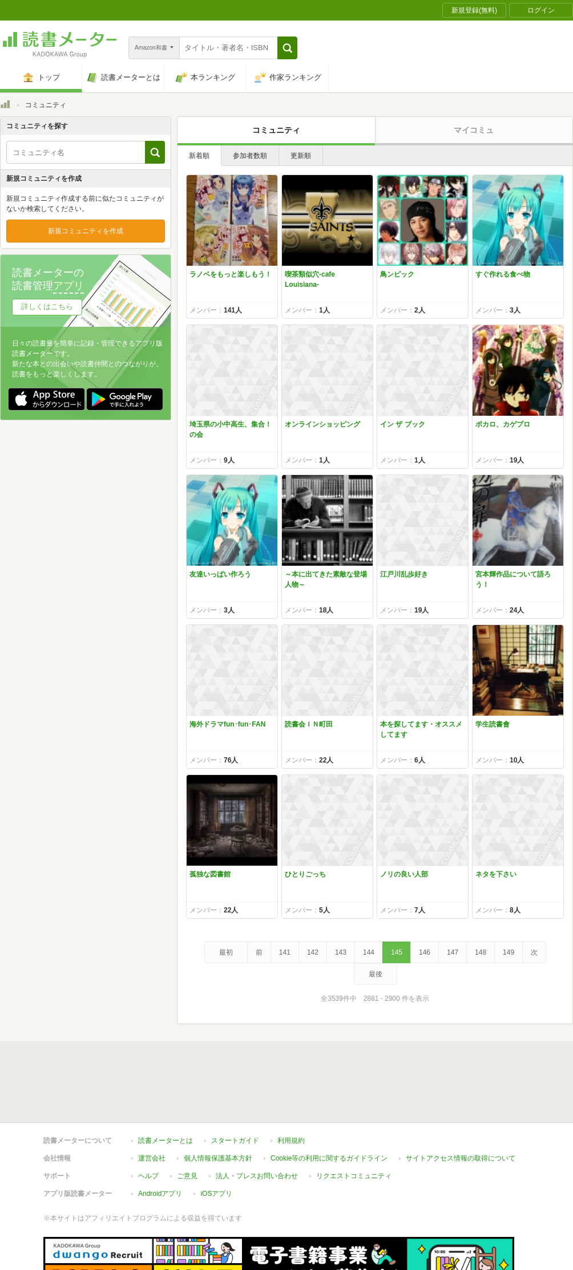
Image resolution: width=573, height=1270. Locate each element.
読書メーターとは (165, 1088)
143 (340, 952)
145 (396, 952)
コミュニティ (276, 130)
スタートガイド (235, 1088)
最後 (375, 974)
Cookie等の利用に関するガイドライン (329, 1105)
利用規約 (291, 1088)
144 (368, 952)
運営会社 (152, 1105)
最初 (226, 952)
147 (452, 952)
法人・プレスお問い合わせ (257, 1123)
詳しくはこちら (47, 306)
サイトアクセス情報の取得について (460, 1105)
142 (312, 952)
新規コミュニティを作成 (85, 231)
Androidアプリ (160, 1141)
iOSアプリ (216, 1141)
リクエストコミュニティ (354, 1123)
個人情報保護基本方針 (218, 1105)
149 (508, 952)
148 (480, 952)
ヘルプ (148, 1123)
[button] (287, 47)
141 (284, 952)
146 (424, 952)
